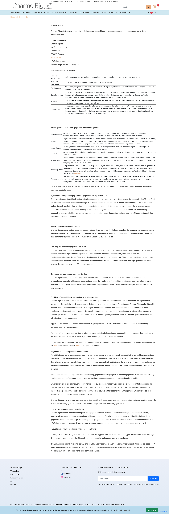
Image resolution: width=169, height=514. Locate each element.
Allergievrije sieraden (41, 12)
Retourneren (15, 474)
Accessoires (84, 12)
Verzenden (14, 471)
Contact (13, 485)
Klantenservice (124, 12)
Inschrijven (153, 478)
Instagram (66, 477)
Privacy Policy (78, 504)
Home (13, 17)
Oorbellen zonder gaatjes (20, 12)
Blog (12, 481)
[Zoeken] (134, 7)
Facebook (66, 474)
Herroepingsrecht (62, 504)
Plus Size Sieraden (59, 12)
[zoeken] (148, 7)
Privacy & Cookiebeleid (123, 510)
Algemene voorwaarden (42, 504)
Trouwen (95, 12)
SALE (104, 12)
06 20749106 (56, 58)
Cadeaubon (112, 12)
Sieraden (73, 12)
